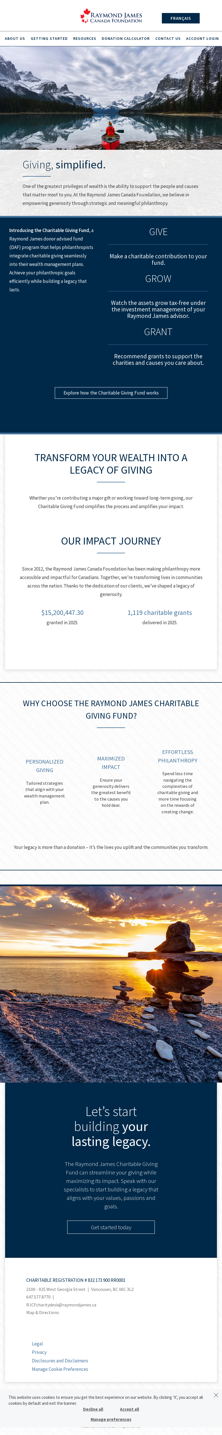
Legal (37, 1344)
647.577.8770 (38, 1297)
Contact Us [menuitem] (166, 39)
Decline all (93, 1409)
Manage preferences (111, 1419)
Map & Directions (42, 1313)
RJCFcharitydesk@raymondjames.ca (61, 1305)
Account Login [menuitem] (200, 39)
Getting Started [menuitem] (49, 39)
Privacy (39, 1353)
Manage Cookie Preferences (60, 1370)
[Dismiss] (216, 1395)
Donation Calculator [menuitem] (125, 39)
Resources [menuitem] (84, 39)
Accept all (129, 1409)
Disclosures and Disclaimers (60, 1361)
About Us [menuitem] (16, 39)
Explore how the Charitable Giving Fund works (111, 394)
